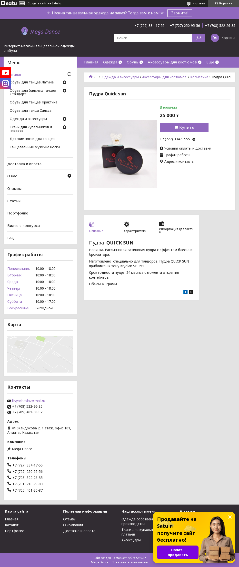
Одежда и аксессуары (120, 77)
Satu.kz (141, 558)
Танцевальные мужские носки (35, 147)
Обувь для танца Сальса (30, 111)
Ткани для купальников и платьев (31, 129)
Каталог (14, 74)
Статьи (13, 200)
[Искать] (198, 38)
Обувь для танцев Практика (33, 102)
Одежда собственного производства (140, 521)
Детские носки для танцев (32, 139)
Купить (186, 127)
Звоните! (179, 13)
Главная (91, 62)
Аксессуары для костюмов (172, 62)
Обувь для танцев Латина (32, 82)
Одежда (110, 62)
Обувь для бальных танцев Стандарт (33, 92)
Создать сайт (37, 3)
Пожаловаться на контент (130, 562)
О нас (12, 175)
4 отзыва (199, 3)
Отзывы (14, 188)
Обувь (132, 62)
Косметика (199, 77)
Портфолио (17, 213)
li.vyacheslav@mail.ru (28, 401)
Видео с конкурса (23, 225)
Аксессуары (131, 540)
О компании (73, 525)
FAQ (10, 237)
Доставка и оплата (24, 163)
